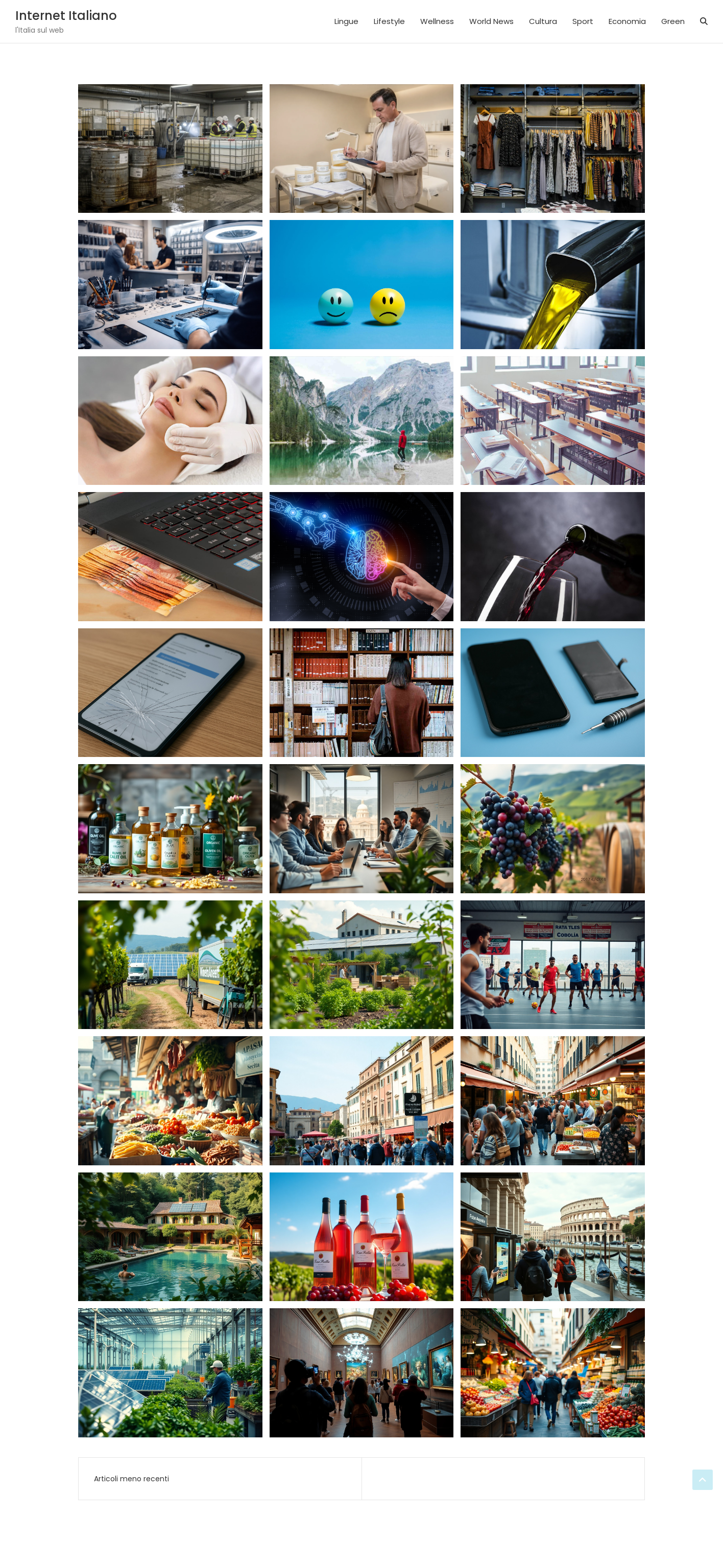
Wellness (437, 21)
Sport (582, 21)
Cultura (543, 21)
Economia (627, 21)
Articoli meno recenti (131, 1479)
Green (673, 21)
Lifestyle (389, 21)
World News (491, 21)
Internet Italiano (66, 15)
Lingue (346, 21)
